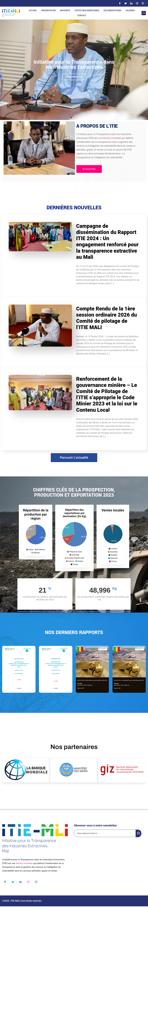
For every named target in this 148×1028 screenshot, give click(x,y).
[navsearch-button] (144, 13)
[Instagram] (143, 3)
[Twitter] (125, 3)
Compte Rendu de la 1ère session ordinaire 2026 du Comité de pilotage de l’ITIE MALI (106, 318)
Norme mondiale (45, 138)
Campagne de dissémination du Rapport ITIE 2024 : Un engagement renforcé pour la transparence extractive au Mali (107, 241)
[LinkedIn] (131, 3)
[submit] (138, 833)
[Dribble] (137, 3)
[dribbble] (28, 882)
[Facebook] (120, 3)
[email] (105, 833)
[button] (3, 70)
